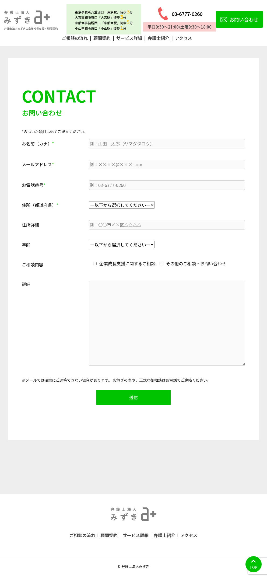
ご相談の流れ (75, 38)
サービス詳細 (129, 38)
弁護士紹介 (158, 38)
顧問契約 (102, 38)
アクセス (183, 38)
